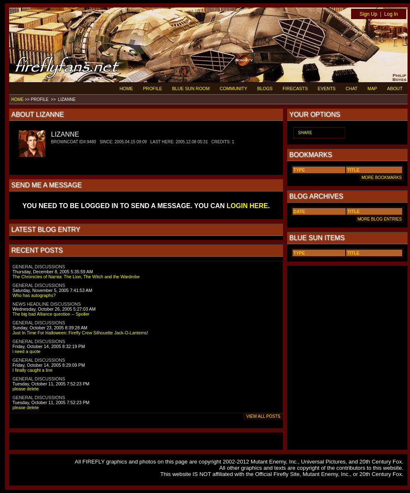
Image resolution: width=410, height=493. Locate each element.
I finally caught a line (32, 370)
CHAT (352, 88)
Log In (391, 14)
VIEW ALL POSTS (263, 416)
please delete (25, 388)
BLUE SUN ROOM (191, 88)
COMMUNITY (233, 88)
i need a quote (26, 351)
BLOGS (265, 88)
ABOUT (395, 88)
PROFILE (152, 88)
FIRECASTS (295, 88)
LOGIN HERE (247, 205)
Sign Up (368, 14)
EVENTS (327, 88)
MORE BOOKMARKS (381, 177)
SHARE (305, 132)
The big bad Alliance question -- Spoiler (50, 313)
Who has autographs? (34, 295)
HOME (126, 88)
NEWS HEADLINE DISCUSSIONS (46, 304)
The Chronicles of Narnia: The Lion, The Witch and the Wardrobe (76, 276)
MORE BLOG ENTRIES (379, 219)
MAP (372, 88)
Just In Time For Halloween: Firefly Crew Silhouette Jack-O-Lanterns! (80, 332)
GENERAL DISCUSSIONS (38, 266)
